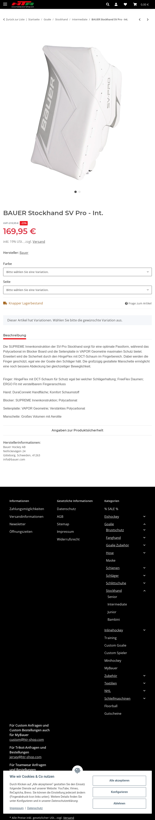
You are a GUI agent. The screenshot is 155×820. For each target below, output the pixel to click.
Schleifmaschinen (117, 698)
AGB (60, 516)
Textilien (110, 683)
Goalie (109, 524)
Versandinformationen (26, 516)
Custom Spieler (115, 653)
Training (110, 638)
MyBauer (111, 668)
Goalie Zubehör (117, 545)
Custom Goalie (115, 645)
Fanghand (113, 538)
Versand (39, 241)
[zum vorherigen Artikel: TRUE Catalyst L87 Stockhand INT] (140, 19)
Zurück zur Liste (15, 19)
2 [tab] (79, 192)
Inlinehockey (113, 630)
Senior (112, 597)
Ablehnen (119, 803)
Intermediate (117, 604)
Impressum (17, 808)
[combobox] (77, 272)
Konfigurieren (119, 792)
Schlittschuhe (116, 583)
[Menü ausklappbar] (5, 2)
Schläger (112, 575)
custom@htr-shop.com (26, 739)
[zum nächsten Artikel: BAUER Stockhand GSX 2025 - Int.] (148, 19)
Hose (110, 553)
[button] (109, 4)
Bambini (114, 619)
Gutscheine (112, 713)
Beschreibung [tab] (14, 335)
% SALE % (111, 509)
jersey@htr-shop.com (25, 757)
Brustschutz (115, 530)
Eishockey (111, 516)
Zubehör (110, 676)
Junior (112, 612)
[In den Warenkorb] (6, 33)
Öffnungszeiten (20, 531)
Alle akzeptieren (119, 780)
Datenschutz (35, 808)
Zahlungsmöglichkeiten (26, 509)
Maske (110, 560)
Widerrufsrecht (68, 539)
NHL (107, 691)
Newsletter (17, 524)
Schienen (113, 568)
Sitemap (63, 524)
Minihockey (112, 660)
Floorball (110, 706)
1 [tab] (75, 192)
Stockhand (114, 590)
